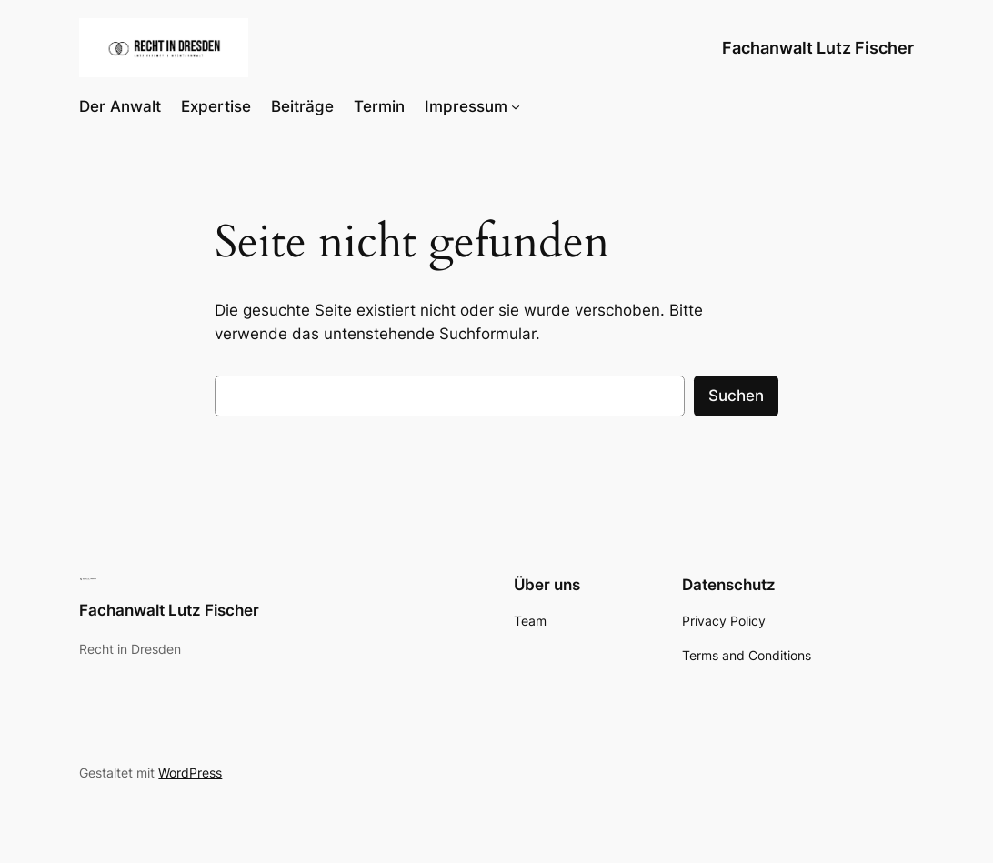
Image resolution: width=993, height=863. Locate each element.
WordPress (190, 772)
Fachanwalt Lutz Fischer (818, 47)
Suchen (736, 395)
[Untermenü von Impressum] (515, 106)
